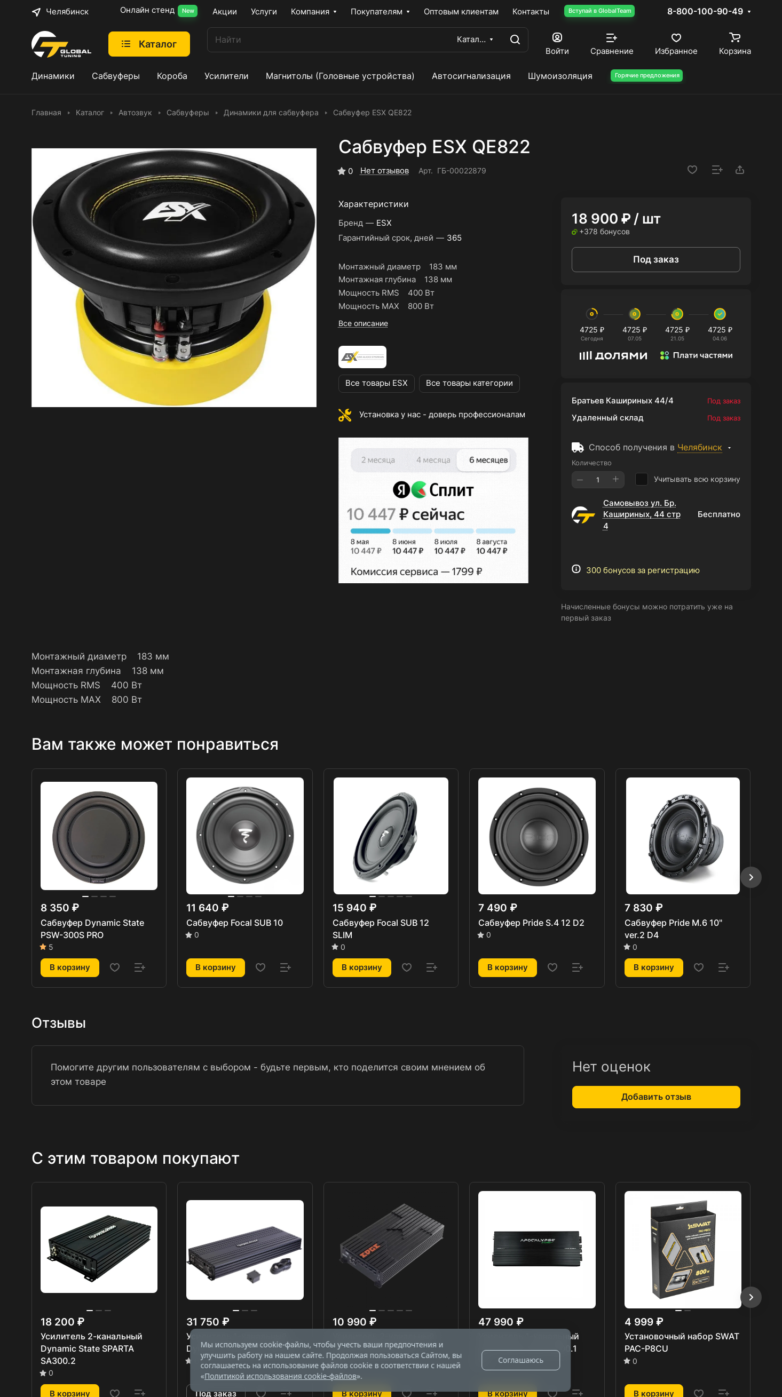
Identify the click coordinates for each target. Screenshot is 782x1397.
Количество (592, 462)
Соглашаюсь (520, 1360)
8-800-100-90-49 (705, 12)
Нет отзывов (384, 171)
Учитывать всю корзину (687, 479)
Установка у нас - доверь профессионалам (442, 414)
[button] (751, 877)
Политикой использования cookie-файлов (280, 1376)
